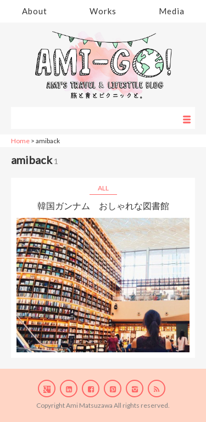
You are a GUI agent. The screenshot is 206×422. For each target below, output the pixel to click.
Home (20, 141)
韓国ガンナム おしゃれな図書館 (103, 205)
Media (172, 11)
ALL (103, 188)
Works (103, 11)
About (34, 11)
